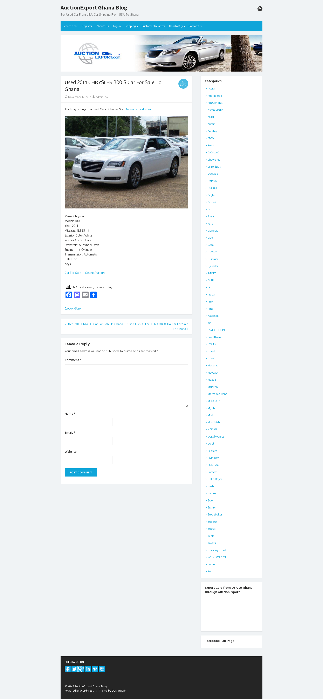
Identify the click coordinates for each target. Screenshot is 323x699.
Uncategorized (217, 550)
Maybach (213, 372)
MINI (210, 415)
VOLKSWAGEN (217, 557)
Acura (211, 88)
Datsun (212, 180)
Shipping (130, 26)
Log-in (117, 26)
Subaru (212, 521)
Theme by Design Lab (112, 690)
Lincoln (212, 351)
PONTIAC (213, 464)
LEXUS (211, 344)
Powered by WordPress (79, 690)
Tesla (211, 536)
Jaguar (212, 294)
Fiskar (211, 216)
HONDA (212, 251)
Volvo (211, 564)
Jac (209, 287)
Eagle (211, 195)
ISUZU (211, 280)
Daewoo (213, 173)
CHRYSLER (74, 308)
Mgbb (211, 408)
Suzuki (212, 528)
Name (70, 413)
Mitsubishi (214, 422)
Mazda (212, 379)
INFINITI (212, 273)
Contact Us (195, 26)
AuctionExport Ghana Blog (94, 7)
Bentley (212, 131)
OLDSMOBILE (216, 436)
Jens (210, 308)
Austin (211, 124)
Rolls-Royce (215, 479)
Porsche (213, 472)
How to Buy (176, 26)
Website (70, 451)
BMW (211, 138)
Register (87, 26)
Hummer (213, 259)
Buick (211, 145)
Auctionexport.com (138, 109)
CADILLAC (213, 152)
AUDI (211, 117)
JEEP (210, 301)
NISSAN (212, 429)
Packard (212, 450)
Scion (211, 500)
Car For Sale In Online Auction (85, 272)
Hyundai (213, 266)
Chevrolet (214, 159)
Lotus (211, 358)
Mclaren (213, 386)
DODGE (213, 187)
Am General (215, 102)
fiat (209, 209)
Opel (211, 443)
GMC (211, 244)
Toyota (212, 543)
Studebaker (215, 514)
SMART (212, 507)
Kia (209, 323)
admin (97, 97)
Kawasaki (213, 315)
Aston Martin (215, 110)
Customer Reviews (153, 26)
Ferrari (212, 202)
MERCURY (214, 400)
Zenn (211, 571)
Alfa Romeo (215, 95)
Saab (211, 486)
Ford (210, 223)
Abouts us (102, 26)
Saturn (212, 493)
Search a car (70, 26)
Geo (210, 237)
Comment (73, 360)
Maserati (213, 365)
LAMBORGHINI (216, 330)
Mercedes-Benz (217, 393)
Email (70, 432)
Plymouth (213, 457)
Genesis (213, 230)
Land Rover (215, 337)
